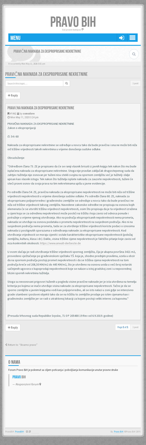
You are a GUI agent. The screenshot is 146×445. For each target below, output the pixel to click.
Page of (122, 327)
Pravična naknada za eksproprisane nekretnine (46, 74)
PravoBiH (19, 431)
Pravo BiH (118, 431)
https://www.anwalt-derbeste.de (60, 243)
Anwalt (35, 431)
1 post (135, 83)
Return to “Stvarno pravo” (21, 345)
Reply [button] (13, 95)
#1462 (13, 113)
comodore (29, 113)
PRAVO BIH (73, 22)
